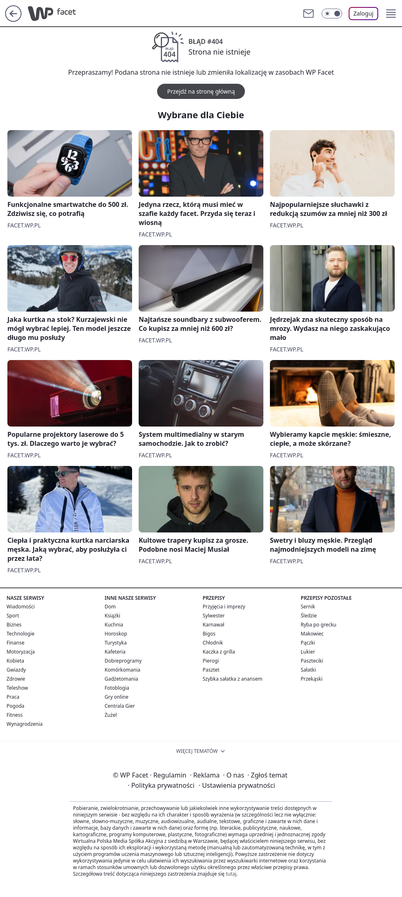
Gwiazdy (16, 669)
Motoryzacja (21, 651)
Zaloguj (364, 13)
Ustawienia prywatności (237, 785)
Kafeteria (115, 651)
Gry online (116, 696)
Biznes (14, 624)
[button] (390, 13)
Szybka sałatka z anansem (233, 678)
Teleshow (17, 687)
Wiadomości (21, 606)
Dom (110, 606)
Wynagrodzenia (25, 723)
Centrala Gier (120, 705)
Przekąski (311, 678)
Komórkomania (122, 669)
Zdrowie (16, 678)
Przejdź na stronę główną (201, 91)
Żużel (111, 714)
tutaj (231, 873)
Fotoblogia (117, 687)
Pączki (308, 642)
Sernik (308, 606)
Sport (13, 615)
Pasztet (211, 669)
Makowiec (312, 633)
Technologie (20, 633)
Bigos (209, 633)
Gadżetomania (121, 678)
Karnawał (213, 624)
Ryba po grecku (318, 624)
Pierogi (211, 660)
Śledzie (309, 615)
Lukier (308, 651)
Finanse (15, 642)
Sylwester (214, 615)
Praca (13, 696)
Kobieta (15, 660)
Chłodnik (213, 642)
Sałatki (308, 669)
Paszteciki (312, 660)
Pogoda (15, 705)
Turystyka (116, 642)
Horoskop (116, 633)
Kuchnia (114, 624)
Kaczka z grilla (219, 651)
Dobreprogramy (123, 660)
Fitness (15, 714)
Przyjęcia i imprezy (224, 606)
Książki (112, 615)
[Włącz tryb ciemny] (332, 13)
